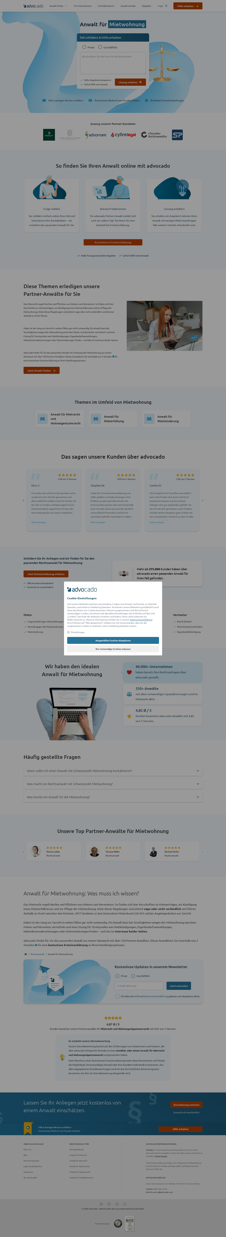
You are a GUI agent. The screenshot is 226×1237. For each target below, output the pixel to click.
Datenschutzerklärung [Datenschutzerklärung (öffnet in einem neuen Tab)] (141, 619)
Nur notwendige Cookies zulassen (113, 648)
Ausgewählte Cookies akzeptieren (113, 640)
